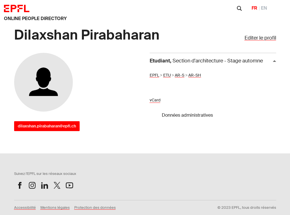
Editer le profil (260, 38)
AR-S (179, 75)
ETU (167, 75)
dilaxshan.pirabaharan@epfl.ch (47, 126)
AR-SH (194, 75)
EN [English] (264, 8)
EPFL (154, 75)
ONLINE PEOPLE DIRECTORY (35, 18)
